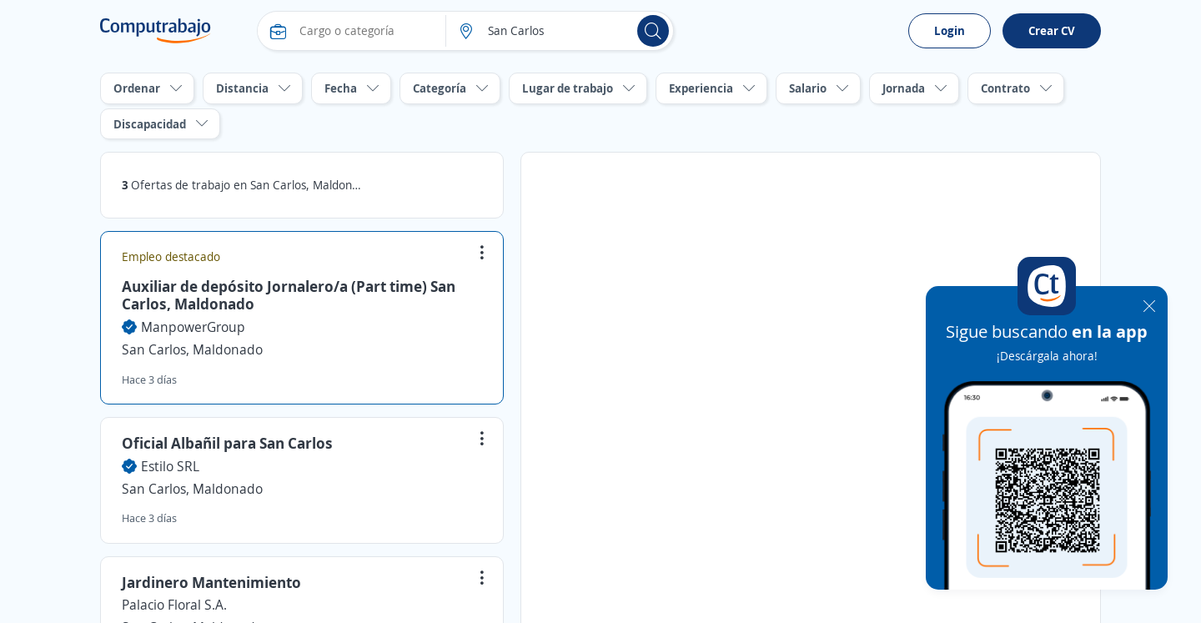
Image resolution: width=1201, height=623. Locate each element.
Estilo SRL (170, 466)
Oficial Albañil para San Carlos (227, 443)
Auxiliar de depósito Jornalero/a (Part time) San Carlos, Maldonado (288, 295)
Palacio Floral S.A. (174, 604)
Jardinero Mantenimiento (211, 582)
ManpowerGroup (193, 327)
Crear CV (1051, 30)
